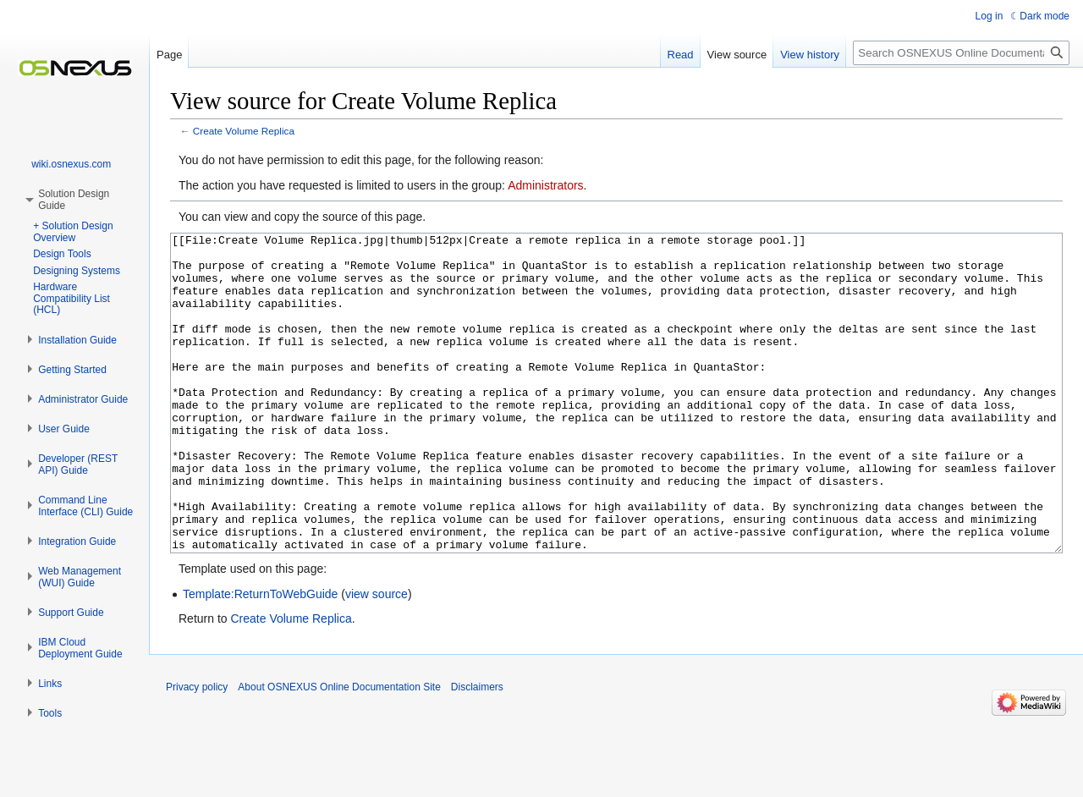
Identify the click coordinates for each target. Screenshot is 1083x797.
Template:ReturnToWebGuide (260, 657)
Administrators (545, 185)
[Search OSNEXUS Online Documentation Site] (961, 53)
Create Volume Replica (243, 130)
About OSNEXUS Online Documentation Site (339, 750)
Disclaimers (477, 750)
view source (376, 657)
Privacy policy (197, 750)
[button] (77, 340)
